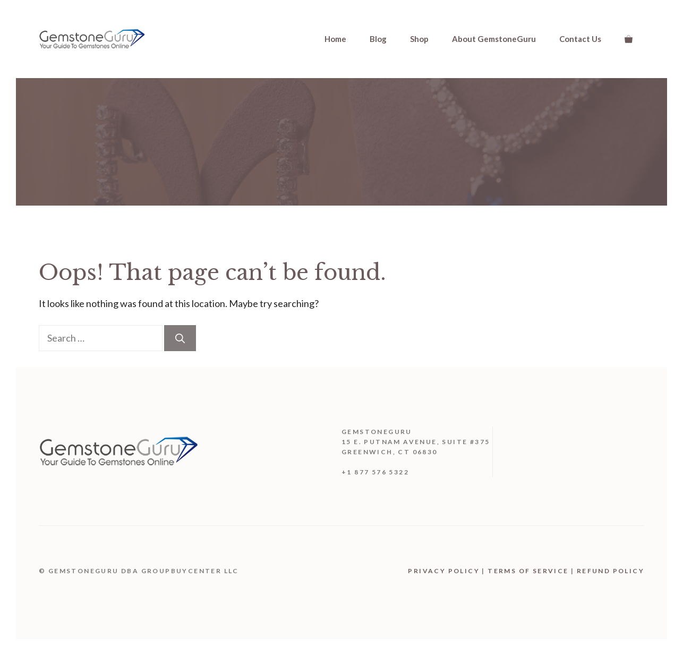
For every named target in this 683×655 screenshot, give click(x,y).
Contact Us (580, 39)
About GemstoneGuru (494, 39)
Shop (419, 39)
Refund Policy (610, 571)
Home (335, 39)
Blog (378, 39)
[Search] (180, 338)
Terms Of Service (528, 571)
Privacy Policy (444, 571)
